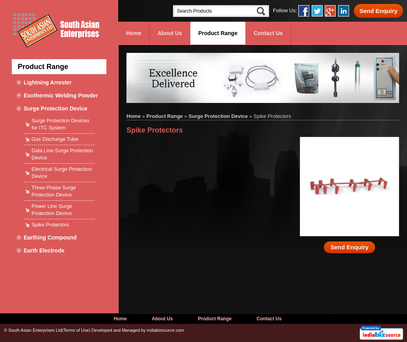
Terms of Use (76, 330)
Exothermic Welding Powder (61, 95)
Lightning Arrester (48, 82)
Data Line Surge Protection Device (62, 154)
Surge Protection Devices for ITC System (60, 124)
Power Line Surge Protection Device (52, 209)
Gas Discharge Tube (55, 139)
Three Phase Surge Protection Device (54, 191)
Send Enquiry (378, 10)
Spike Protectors (50, 225)
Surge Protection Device (55, 108)
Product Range (218, 33)
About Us (170, 33)
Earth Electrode (44, 250)
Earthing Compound (50, 237)
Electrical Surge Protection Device (62, 172)
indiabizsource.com (165, 330)
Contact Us (268, 33)
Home (133, 33)
